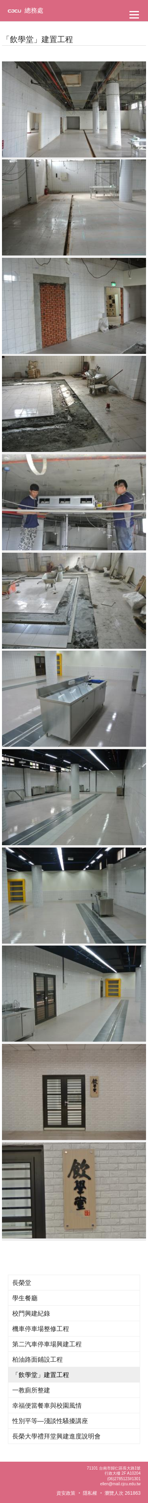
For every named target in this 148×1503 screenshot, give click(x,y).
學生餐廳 (24, 1298)
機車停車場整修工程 (40, 1328)
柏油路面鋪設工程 (37, 1359)
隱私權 (90, 1493)
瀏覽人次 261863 (123, 1493)
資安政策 (65, 1493)
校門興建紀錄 (31, 1313)
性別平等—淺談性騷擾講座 (50, 1421)
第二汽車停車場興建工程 (47, 1344)
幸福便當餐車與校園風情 (47, 1405)
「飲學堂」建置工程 (40, 1375)
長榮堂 (21, 1282)
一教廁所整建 (31, 1390)
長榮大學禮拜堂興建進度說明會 (56, 1436)
